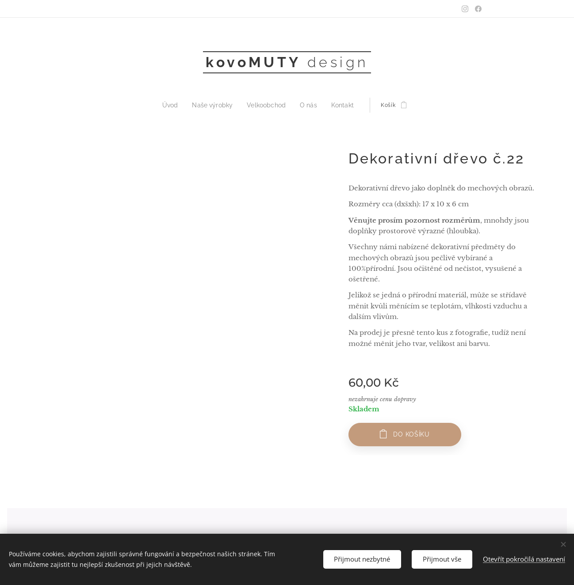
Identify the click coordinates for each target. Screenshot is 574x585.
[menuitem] (178, 105)
